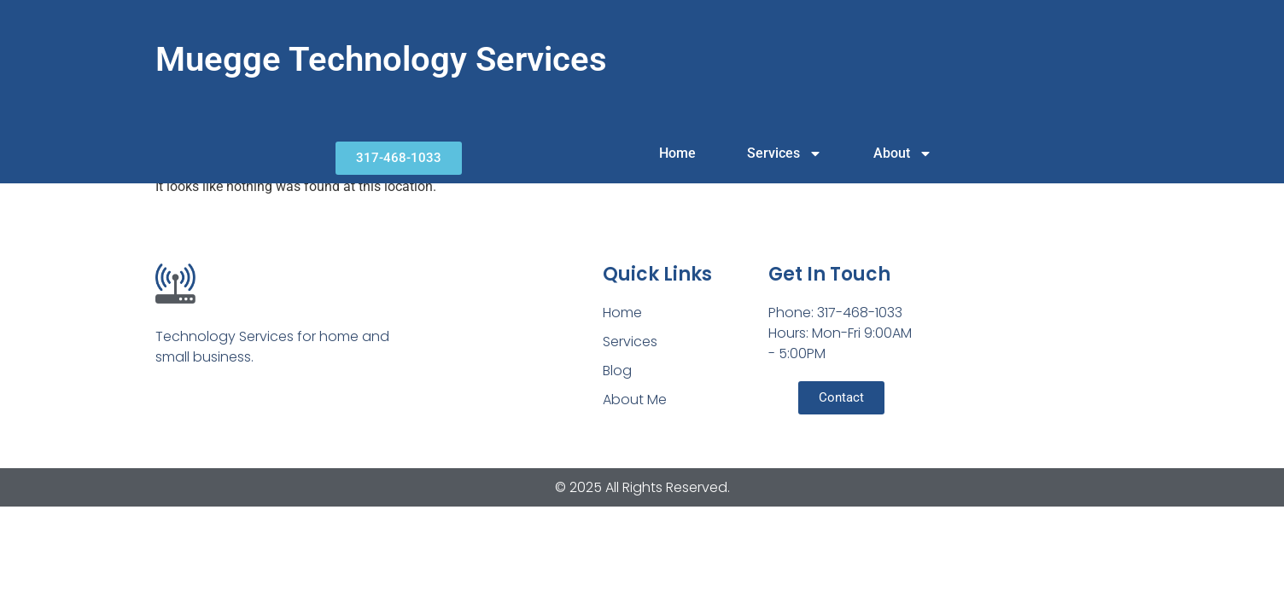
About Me (635, 399)
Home (677, 153)
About (902, 153)
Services (784, 153)
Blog (617, 370)
